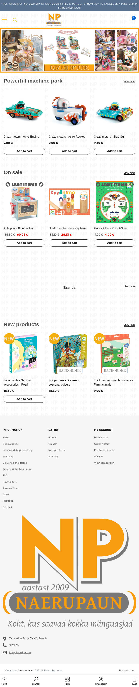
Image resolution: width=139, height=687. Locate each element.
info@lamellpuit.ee (20, 652)
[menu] (4, 19)
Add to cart (24, 151)
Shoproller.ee (126, 670)
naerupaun (26, 670)
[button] (36, 681)
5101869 (14, 645)
